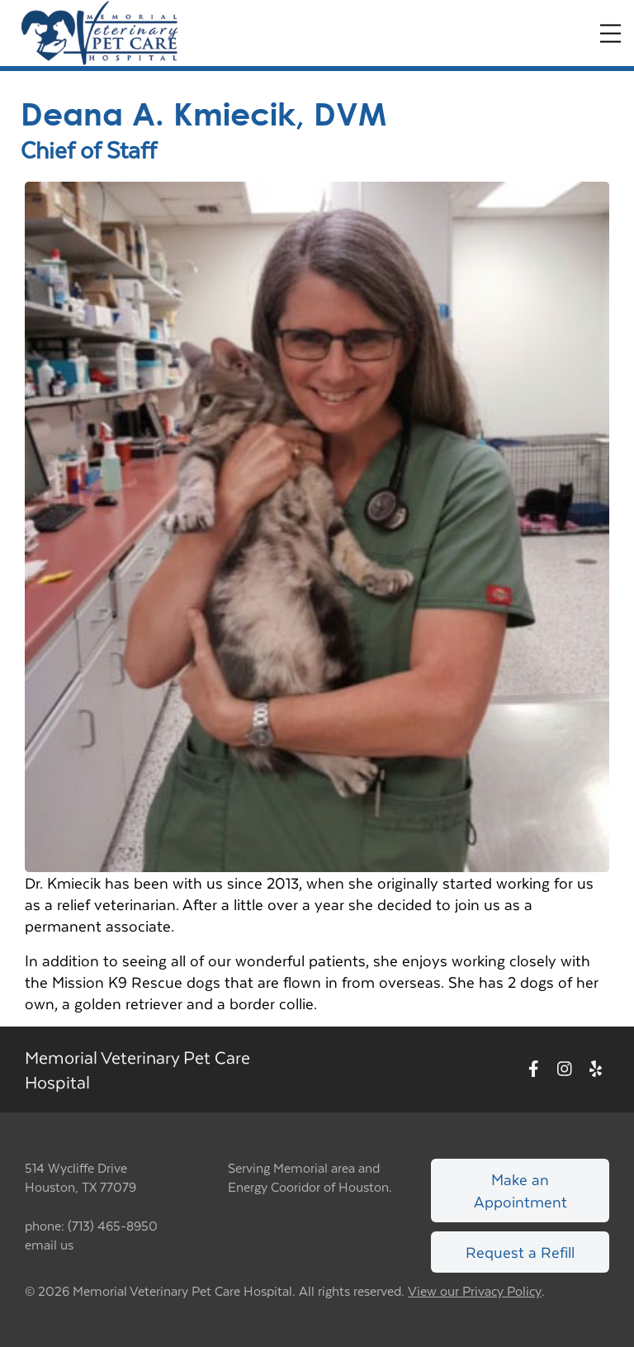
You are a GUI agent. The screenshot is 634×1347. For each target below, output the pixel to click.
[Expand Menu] (610, 33)
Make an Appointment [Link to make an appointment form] (520, 1189)
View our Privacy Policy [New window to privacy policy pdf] (475, 1291)
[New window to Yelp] (595, 1070)
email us (49, 1244)
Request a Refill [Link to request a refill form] (520, 1252)
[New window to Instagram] (565, 1070)
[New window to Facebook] (533, 1070)
